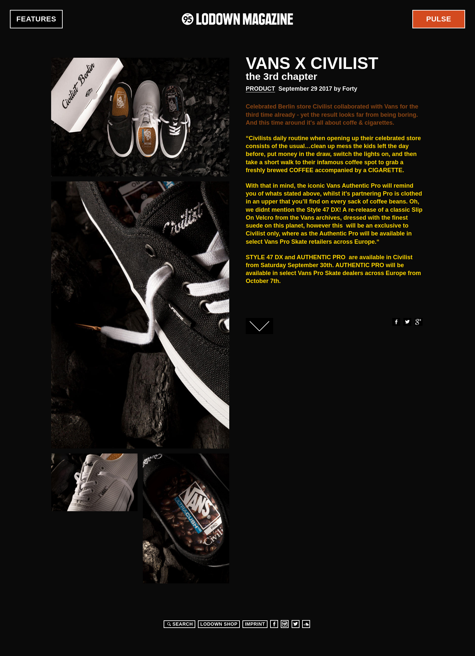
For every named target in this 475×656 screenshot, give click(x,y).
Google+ (418, 322)
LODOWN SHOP (219, 624)
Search (179, 624)
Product (260, 88)
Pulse (438, 19)
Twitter (407, 322)
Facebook (395, 322)
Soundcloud (306, 624)
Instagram (285, 624)
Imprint (255, 624)
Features (36, 19)
